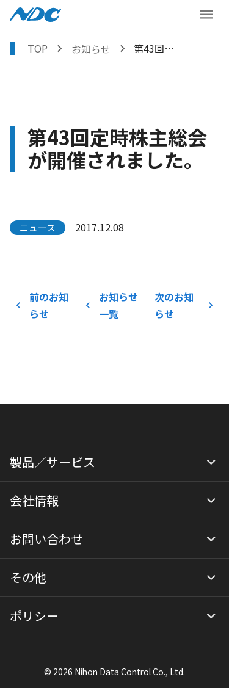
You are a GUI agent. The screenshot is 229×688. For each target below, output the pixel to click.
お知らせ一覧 (114, 305)
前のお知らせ (44, 305)
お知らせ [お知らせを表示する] (91, 49)
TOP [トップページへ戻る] (37, 48)
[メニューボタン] (206, 14)
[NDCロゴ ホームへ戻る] (35, 14)
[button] (114, 462)
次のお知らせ (184, 305)
